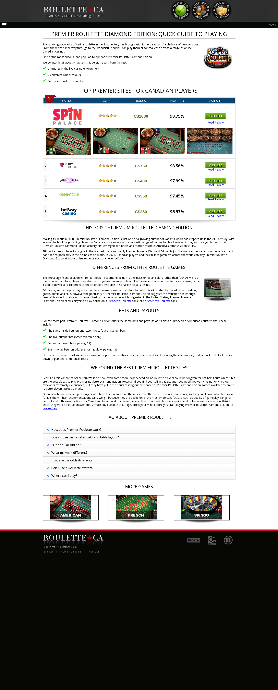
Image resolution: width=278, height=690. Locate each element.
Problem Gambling (70, 551)
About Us (94, 551)
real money (50, 408)
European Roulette (120, 301)
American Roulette (159, 301)
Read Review (215, 122)
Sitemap (48, 551)
